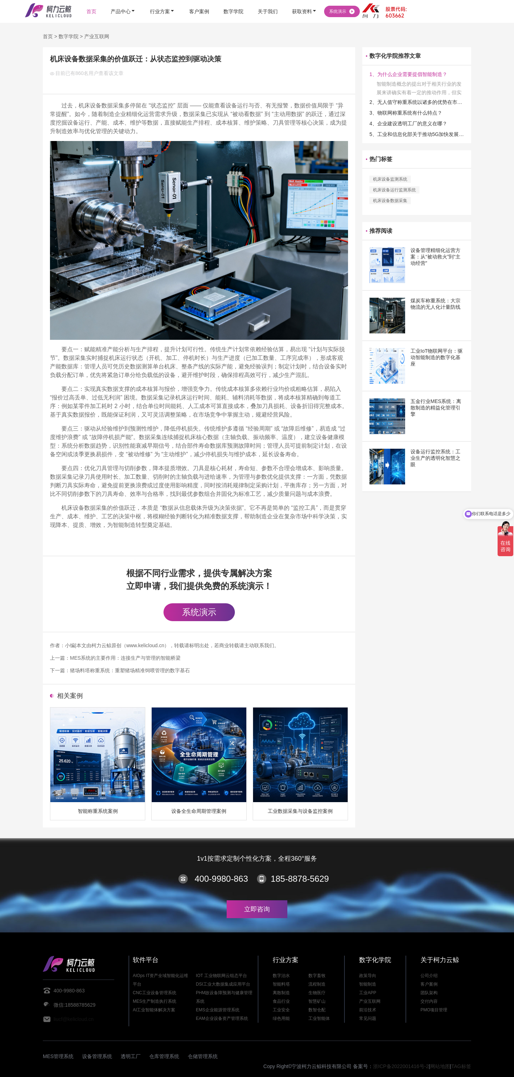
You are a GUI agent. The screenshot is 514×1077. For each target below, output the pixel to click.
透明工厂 (131, 1056)
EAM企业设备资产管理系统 (222, 1018)
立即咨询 (257, 909)
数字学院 (69, 36)
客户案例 (429, 984)
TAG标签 (461, 1066)
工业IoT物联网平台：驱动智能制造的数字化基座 (436, 357)
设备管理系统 (97, 1056)
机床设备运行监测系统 (394, 189)
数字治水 (281, 975)
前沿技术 (367, 1009)
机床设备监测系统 (390, 179)
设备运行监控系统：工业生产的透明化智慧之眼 (435, 458)
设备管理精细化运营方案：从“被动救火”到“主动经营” (435, 256)
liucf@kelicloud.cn (74, 1019)
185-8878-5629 (300, 879)
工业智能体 (319, 1018)
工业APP (367, 992)
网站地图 (440, 1066)
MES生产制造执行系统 (154, 1001)
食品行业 (281, 1001)
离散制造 (281, 992)
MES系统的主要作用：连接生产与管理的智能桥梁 (125, 658)
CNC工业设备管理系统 (154, 992)
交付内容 (429, 1001)
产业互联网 (96, 36)
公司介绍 (429, 975)
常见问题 (367, 1018)
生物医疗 (317, 992)
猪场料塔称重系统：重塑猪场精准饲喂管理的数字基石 (130, 670)
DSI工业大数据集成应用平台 (223, 984)
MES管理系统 (58, 1056)
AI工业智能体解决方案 (154, 1009)
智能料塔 (281, 984)
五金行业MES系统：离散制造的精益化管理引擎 (435, 407)
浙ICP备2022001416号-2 (401, 1066)
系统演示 (199, 612)
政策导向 (367, 975)
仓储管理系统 (203, 1056)
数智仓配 (317, 1009)
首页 (48, 36)
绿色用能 (281, 1018)
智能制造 (367, 984)
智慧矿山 (317, 1001)
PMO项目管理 (433, 1009)
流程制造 (317, 984)
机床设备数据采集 (390, 200)
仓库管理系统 (164, 1056)
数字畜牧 (317, 975)
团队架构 (429, 992)
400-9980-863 (221, 879)
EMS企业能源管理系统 (218, 1009)
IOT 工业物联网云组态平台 (221, 975)
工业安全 (281, 1009)
